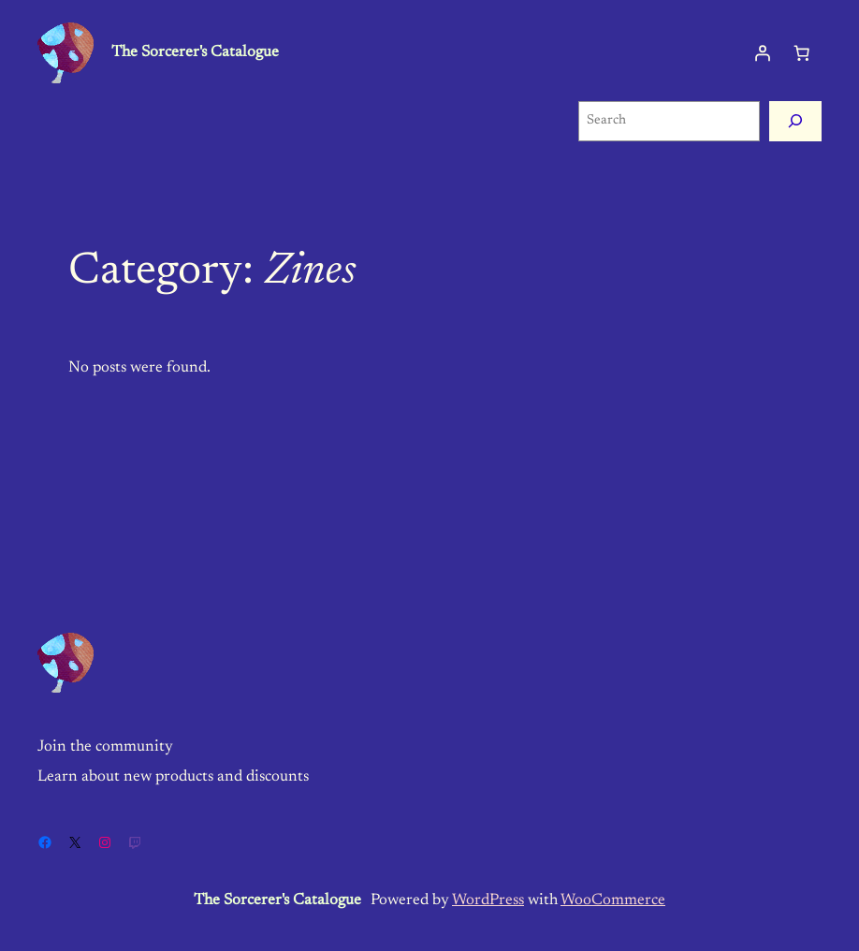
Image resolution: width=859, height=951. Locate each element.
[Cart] (802, 52)
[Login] (762, 52)
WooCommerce (613, 900)
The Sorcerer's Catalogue (195, 52)
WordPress (488, 900)
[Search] (795, 121)
